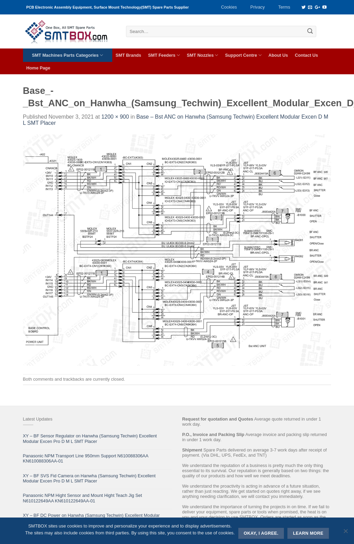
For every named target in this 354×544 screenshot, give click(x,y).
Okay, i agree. (261, 533)
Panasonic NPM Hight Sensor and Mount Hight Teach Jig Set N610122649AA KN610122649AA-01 (82, 498)
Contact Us (306, 55)
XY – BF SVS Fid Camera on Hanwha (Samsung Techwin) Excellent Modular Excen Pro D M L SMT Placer (89, 478)
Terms (284, 7)
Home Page (38, 67)
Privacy (257, 7)
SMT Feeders (164, 55)
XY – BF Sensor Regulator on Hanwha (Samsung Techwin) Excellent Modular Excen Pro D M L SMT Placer (90, 438)
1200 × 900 (115, 117)
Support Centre (243, 55)
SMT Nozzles (202, 55)
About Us (278, 55)
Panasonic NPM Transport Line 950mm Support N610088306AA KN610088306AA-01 (85, 458)
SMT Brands (128, 55)
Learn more (308, 533)
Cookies (229, 7)
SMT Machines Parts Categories (67, 55)
